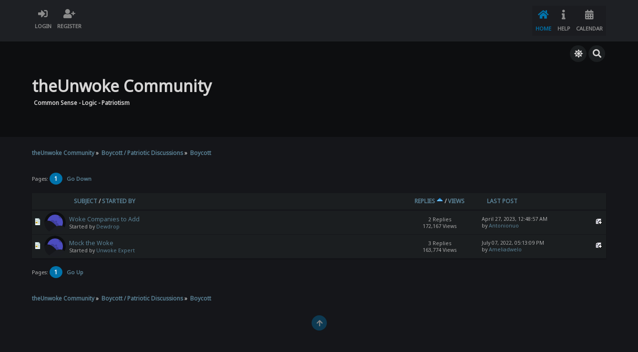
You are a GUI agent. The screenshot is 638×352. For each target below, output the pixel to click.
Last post (502, 195)
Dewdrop (108, 220)
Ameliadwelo (505, 243)
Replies (429, 195)
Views (456, 195)
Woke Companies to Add (104, 213)
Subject (85, 195)
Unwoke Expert (115, 244)
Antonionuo (504, 219)
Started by (118, 195)
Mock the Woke (91, 237)
